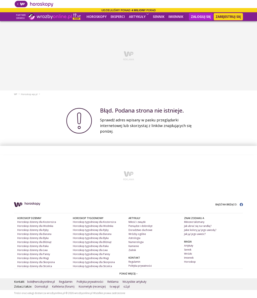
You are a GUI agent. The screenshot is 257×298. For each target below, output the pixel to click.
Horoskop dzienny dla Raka (33, 247)
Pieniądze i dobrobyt (140, 227)
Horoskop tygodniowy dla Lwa (90, 251)
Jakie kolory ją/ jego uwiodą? (200, 231)
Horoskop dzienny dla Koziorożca (36, 223)
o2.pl (126, 288)
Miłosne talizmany (194, 223)
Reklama (112, 283)
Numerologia (136, 243)
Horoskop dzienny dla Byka (33, 239)
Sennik (158, 16)
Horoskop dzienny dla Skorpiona (36, 263)
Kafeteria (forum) (63, 288)
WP (15, 95)
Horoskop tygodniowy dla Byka (91, 239)
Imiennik (175, 16)
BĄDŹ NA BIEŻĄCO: (229, 206)
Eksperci (118, 16)
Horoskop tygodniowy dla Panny (91, 255)
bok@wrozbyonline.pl (41, 283)
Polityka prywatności (140, 267)
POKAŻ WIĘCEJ (128, 275)
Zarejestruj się (228, 16)
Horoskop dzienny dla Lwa (32, 251)
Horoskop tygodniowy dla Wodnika (93, 227)
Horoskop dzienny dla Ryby (33, 231)
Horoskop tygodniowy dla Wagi (91, 259)
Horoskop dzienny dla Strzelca (34, 267)
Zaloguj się (201, 16)
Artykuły (139, 16)
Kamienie (133, 247)
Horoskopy (97, 16)
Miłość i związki (137, 223)
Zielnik (132, 251)
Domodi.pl (41, 288)
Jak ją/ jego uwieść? (195, 235)
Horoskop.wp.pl (29, 95)
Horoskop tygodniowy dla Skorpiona (94, 263)
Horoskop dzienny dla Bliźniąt (34, 243)
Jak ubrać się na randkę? (197, 227)
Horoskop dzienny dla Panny (33, 255)
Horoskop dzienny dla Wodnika (35, 227)
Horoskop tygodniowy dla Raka (91, 247)
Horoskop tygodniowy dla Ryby (91, 231)
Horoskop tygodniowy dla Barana (92, 235)
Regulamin (134, 263)
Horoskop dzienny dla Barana (34, 235)
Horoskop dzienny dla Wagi (33, 259)
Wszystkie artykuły (134, 283)
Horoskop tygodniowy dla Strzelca (92, 267)
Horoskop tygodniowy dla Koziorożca (94, 223)
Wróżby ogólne (137, 235)
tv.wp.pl (114, 288)
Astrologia (134, 239)
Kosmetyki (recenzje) (92, 288)
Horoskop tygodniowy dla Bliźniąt (92, 243)
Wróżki (188, 255)
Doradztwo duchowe (140, 231)
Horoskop (190, 263)
